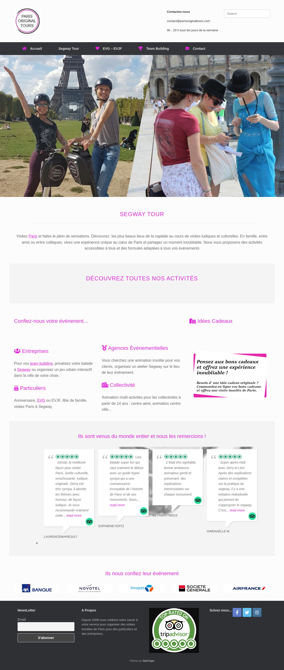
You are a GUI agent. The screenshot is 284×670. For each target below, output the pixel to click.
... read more (72, 515)
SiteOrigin (148, 660)
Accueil (32, 48)
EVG (41, 400)
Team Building (153, 48)
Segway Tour (69, 48)
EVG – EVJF (109, 48)
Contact (195, 48)
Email (22, 619)
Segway (24, 370)
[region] (142, 126)
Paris (33, 236)
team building (41, 363)
